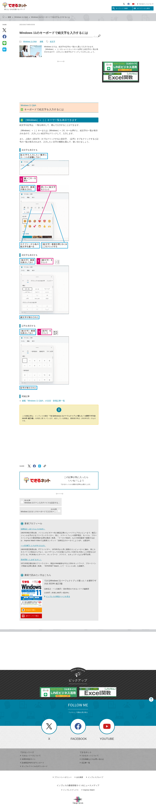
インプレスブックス (70, 781)
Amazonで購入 (31, 601)
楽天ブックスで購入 (32, 607)
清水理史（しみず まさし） (31, 551)
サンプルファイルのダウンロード (34, 757)
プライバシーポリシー (62, 768)
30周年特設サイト (28, 750)
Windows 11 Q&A (21, 17)
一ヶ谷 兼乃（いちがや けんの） (33, 537)
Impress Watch (88, 781)
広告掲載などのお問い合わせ (92, 750)
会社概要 (79, 768)
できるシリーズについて (30, 747)
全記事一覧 (85, 754)
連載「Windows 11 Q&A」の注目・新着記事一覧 (43, 401)
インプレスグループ (94, 768)
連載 (9, 17)
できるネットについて (145, 4)
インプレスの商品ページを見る (57, 588)
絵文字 (52, 41)
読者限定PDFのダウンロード (32, 754)
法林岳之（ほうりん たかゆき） (33, 520)
